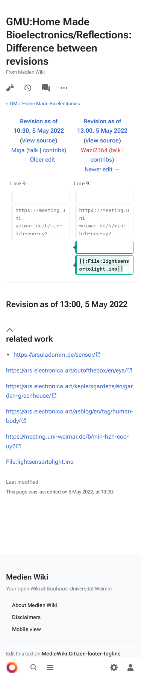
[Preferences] (113, 667)
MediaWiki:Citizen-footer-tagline (81, 654)
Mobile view (26, 629)
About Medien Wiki (34, 605)
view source (38, 140)
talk (33, 150)
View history (28, 88)
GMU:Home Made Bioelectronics (45, 103)
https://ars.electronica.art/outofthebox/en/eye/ (66, 370)
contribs (53, 150)
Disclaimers (26, 617)
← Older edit (38, 159)
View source (10, 88)
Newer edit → (102, 169)
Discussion (46, 88)
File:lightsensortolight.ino (40, 461)
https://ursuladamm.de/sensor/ (54, 354)
